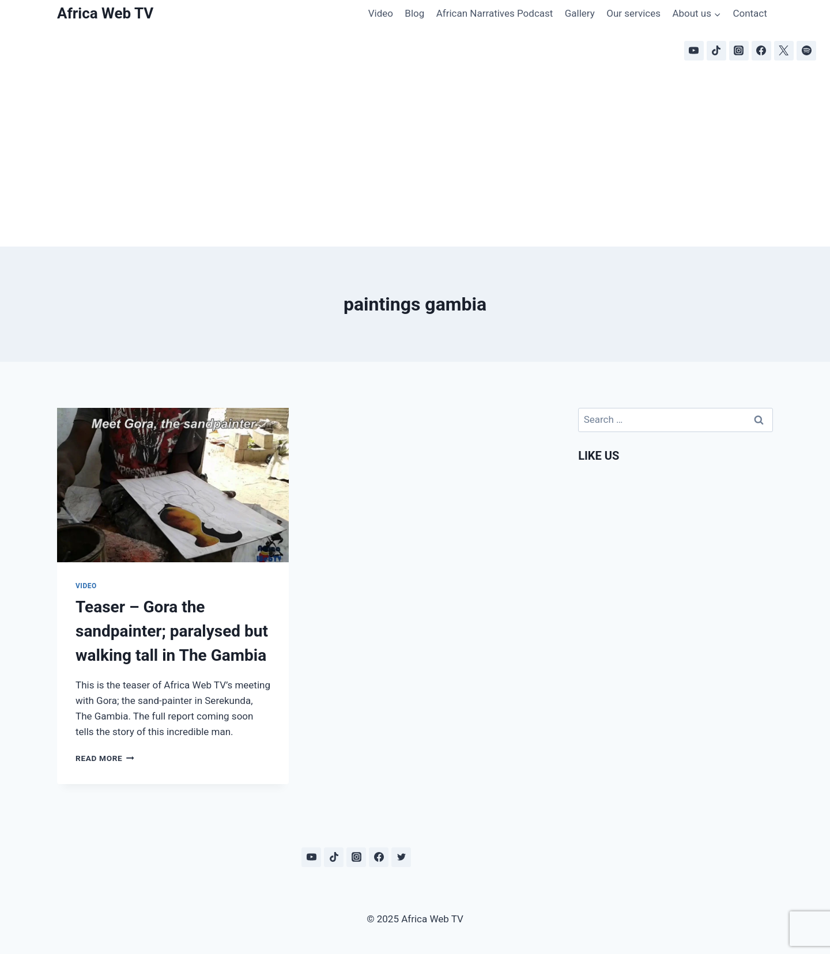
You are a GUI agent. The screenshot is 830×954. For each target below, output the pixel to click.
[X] (784, 50)
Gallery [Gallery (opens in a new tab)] (580, 13)
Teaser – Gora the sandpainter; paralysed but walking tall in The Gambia (172, 631)
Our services (633, 13)
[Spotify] (806, 50)
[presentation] (173, 485)
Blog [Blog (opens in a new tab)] (414, 13)
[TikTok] (716, 50)
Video (380, 13)
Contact (750, 13)
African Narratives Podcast (494, 13)
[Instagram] (739, 50)
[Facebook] (761, 50)
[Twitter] (401, 857)
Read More (105, 758)
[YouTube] (694, 50)
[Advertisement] (415, 160)
